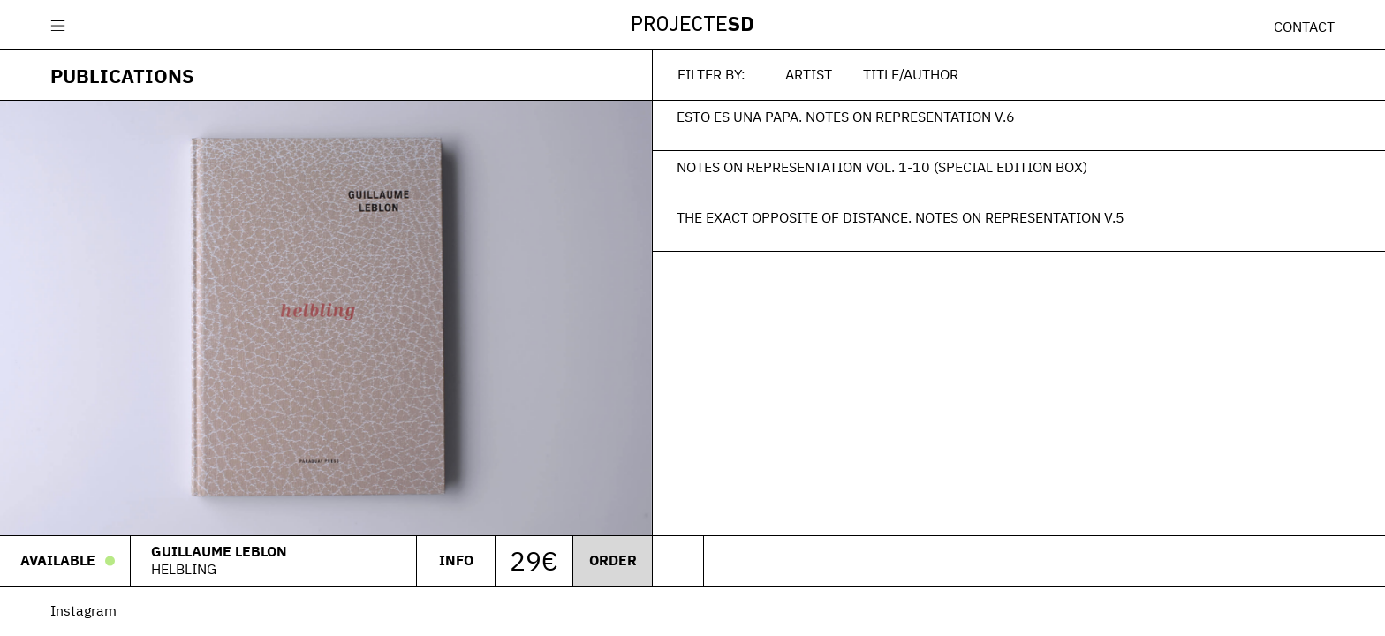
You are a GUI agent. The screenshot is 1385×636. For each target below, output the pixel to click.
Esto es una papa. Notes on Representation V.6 (846, 116)
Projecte (692, 25)
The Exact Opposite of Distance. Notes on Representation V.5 (900, 217)
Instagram (83, 610)
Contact (1304, 26)
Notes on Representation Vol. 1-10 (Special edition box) (882, 167)
